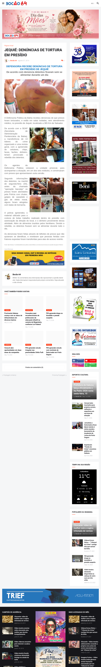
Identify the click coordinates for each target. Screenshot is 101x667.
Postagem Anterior (10, 375)
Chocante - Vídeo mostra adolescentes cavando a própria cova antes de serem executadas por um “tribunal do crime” (89, 646)
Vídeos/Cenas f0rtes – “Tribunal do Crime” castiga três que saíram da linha (90, 544)
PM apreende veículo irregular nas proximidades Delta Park (34, 350)
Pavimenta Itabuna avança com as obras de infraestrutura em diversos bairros (13, 316)
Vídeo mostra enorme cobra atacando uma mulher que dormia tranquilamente (21, 631)
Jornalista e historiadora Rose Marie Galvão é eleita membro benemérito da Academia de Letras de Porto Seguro (90, 430)
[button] (3, 3)
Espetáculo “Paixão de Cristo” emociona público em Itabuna (90, 449)
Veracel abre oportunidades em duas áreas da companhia (12, 350)
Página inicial (8, 45)
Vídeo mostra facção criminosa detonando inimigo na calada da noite (21, 656)
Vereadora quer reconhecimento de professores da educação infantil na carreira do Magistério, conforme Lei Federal (33, 318)
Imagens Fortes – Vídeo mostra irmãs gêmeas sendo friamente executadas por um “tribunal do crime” (89, 662)
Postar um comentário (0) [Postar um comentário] (34, 367)
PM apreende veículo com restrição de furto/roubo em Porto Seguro (54, 351)
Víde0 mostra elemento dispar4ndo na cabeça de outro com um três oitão (89, 575)
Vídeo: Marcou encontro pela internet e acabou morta (22, 644)
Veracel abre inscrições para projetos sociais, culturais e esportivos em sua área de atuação (90, 409)
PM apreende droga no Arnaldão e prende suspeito (54, 315)
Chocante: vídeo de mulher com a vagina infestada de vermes (21, 619)
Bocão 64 (17, 274)
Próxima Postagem (58, 375)
